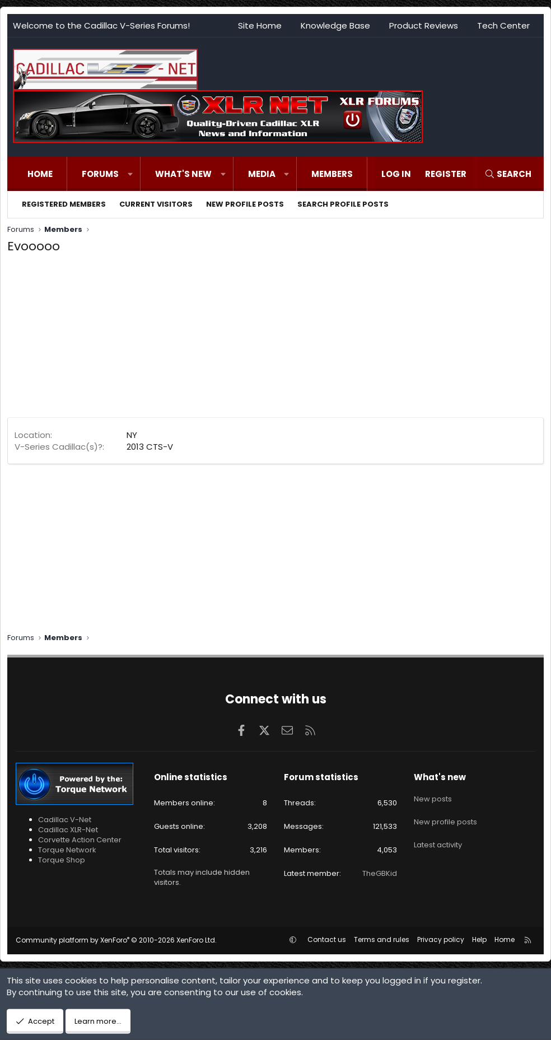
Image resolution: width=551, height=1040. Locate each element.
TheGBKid (379, 873)
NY (132, 435)
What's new (183, 174)
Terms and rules (381, 939)
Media (262, 174)
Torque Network (67, 850)
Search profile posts (343, 204)
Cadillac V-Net (64, 819)
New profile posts (245, 204)
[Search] (508, 174)
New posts (433, 796)
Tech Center (503, 25)
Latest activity (438, 836)
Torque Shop (61, 860)
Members (332, 174)
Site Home (260, 25)
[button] (130, 174)
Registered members (64, 204)
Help (479, 939)
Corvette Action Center (80, 839)
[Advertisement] (275, 338)
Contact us (326, 939)
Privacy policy (440, 939)
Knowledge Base (335, 25)
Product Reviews (423, 25)
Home (40, 174)
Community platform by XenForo (116, 940)
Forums (100, 174)
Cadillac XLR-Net (68, 829)
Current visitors (156, 204)
